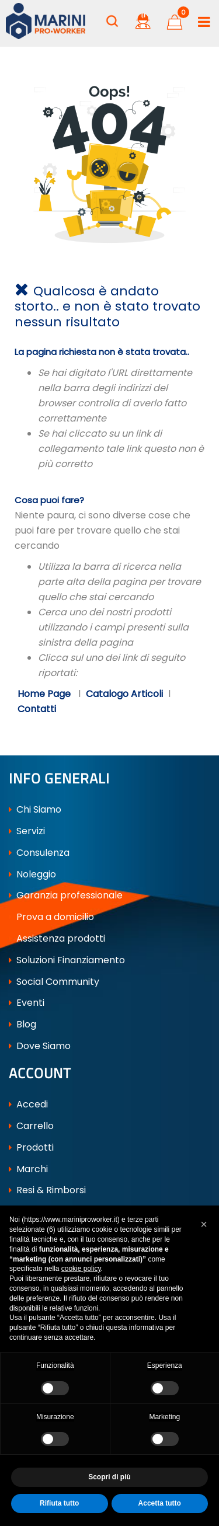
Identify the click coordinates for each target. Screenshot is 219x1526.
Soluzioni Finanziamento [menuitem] (67, 960)
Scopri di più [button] (109, 1477)
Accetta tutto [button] (159, 1503)
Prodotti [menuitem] (31, 1147)
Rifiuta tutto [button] (59, 1503)
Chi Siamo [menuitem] (35, 809)
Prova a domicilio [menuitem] (51, 917)
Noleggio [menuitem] (32, 874)
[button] (203, 1224)
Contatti (37, 709)
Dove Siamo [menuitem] (40, 1046)
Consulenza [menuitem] (39, 852)
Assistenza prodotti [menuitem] (57, 938)
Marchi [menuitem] (28, 1169)
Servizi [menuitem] (27, 831)
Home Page (45, 694)
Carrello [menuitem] (31, 1126)
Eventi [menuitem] (26, 1002)
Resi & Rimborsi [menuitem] (47, 1190)
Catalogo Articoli (124, 694)
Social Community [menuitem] (54, 981)
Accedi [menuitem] (28, 1105)
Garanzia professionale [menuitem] (66, 895)
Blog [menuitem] (22, 1024)
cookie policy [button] (81, 1268)
